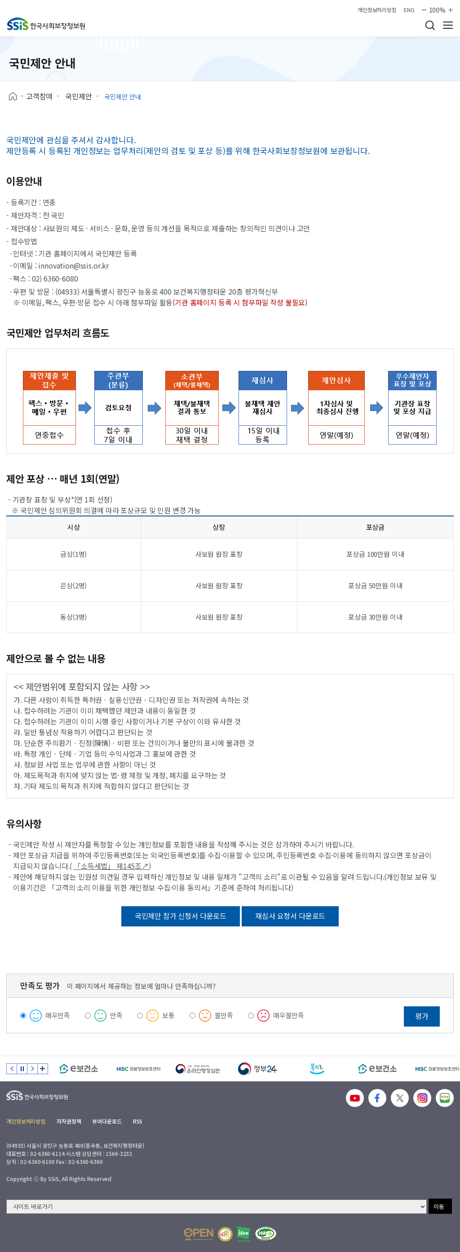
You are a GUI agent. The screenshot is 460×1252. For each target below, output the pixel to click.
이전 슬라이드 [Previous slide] (11, 1068)
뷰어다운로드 (106, 1121)
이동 (438, 1206)
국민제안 (78, 96)
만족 (116, 1015)
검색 (430, 25)
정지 (22, 1068)
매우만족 (57, 1015)
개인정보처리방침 (377, 10)
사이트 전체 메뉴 (448, 25)
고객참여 (39, 96)
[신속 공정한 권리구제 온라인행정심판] (198, 1068)
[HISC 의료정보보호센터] (138, 1068)
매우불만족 (288, 1015)
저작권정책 (69, 1121)
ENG (409, 10)
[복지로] (317, 1068)
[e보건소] (78, 1068)
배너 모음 (42, 1068)
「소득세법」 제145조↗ (111, 865)
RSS (138, 1121)
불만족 (224, 1015)
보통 (168, 1015)
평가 (422, 1015)
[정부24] (258, 1068)
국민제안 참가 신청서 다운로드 (180, 915)
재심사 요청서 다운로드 (290, 915)
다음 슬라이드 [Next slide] (32, 1068)
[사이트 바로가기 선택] (216, 1206)
